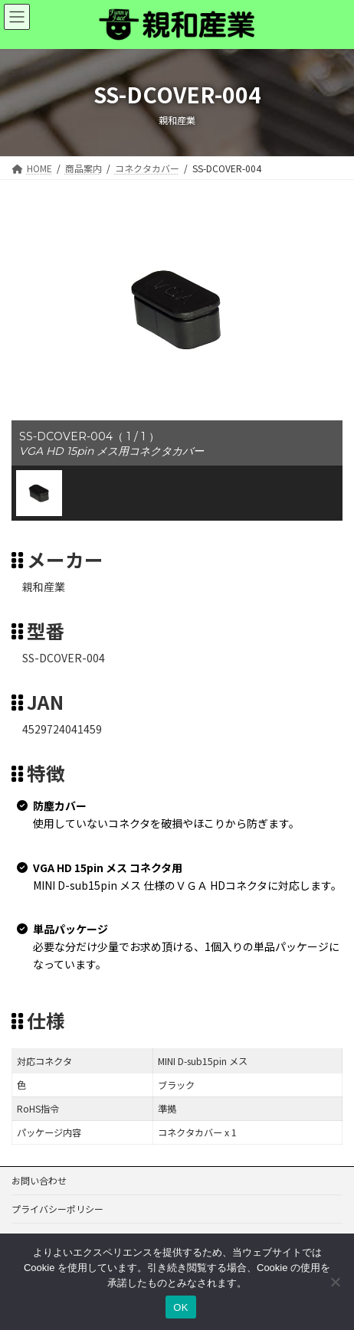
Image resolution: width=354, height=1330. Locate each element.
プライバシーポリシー (57, 1208)
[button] (39, 493)
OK (180, 1307)
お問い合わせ (39, 1180)
